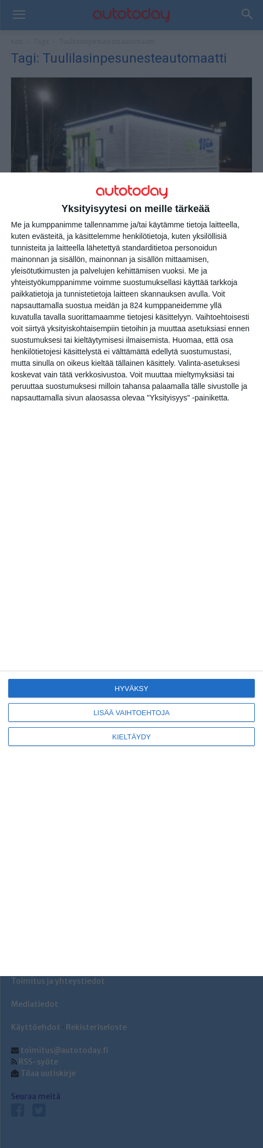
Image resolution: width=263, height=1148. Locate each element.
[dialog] (131, 574)
